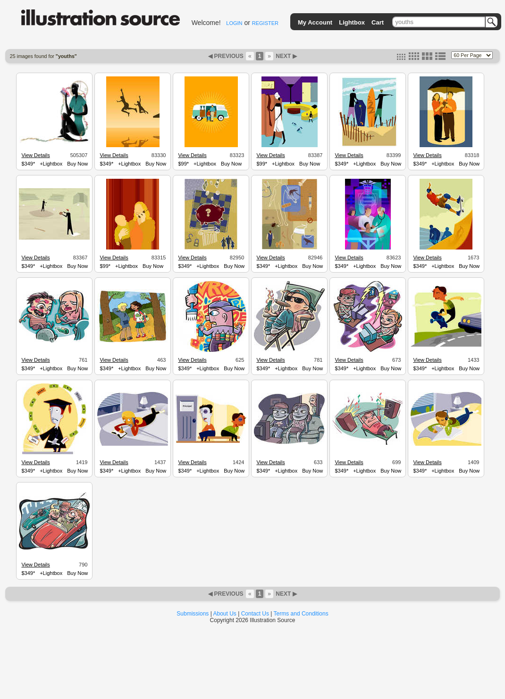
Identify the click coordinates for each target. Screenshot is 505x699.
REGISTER (265, 23)
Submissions (193, 613)
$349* (28, 163)
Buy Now (77, 163)
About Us (224, 613)
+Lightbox (51, 163)
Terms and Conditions (301, 613)
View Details (35, 155)
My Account (315, 22)
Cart (377, 22)
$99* (183, 163)
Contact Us (255, 613)
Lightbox (352, 22)
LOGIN (234, 23)
